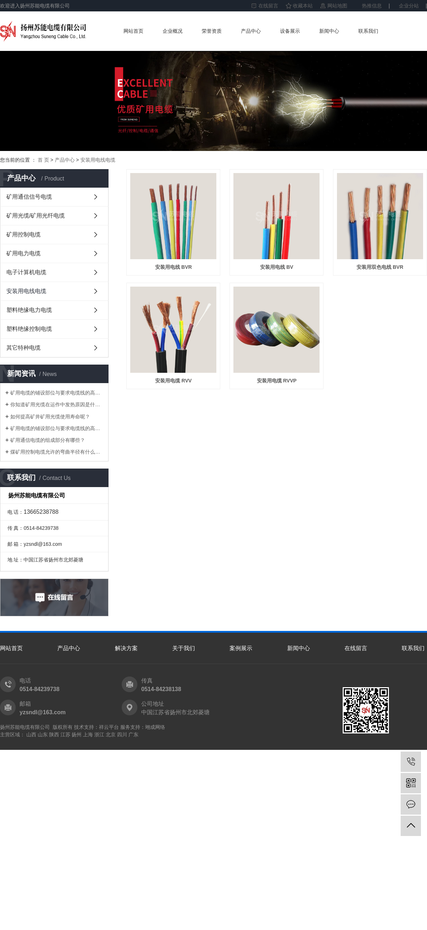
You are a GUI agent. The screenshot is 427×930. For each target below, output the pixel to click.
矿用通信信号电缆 (29, 197)
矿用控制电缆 (23, 234)
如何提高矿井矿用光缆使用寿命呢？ (50, 416)
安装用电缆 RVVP (175, 501)
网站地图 (337, 6)
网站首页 (133, 31)
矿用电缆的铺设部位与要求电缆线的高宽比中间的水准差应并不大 (56, 393)
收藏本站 (303, 6)
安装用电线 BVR (174, 269)
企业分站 (409, 6)
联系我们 (368, 31)
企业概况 (173, 31)
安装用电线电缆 (97, 160)
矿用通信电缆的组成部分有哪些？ (47, 440)
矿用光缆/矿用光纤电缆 (35, 216)
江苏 (65, 734)
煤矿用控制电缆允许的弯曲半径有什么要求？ (56, 452)
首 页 (43, 160)
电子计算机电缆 (26, 272)
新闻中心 (329, 31)
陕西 (54, 734)
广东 (133, 734)
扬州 (76, 734)
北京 (111, 734)
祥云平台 (109, 727)
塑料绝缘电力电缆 (29, 310)
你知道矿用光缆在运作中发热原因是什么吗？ (56, 404)
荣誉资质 (212, 31)
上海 (88, 734)
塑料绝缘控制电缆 (29, 329)
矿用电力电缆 (23, 253)
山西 (31, 734)
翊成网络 (155, 727)
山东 (43, 734)
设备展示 (290, 31)
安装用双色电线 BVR (174, 385)
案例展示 (241, 648)
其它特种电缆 (23, 348)
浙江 (99, 734)
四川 (122, 734)
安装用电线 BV (280, 269)
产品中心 (251, 31)
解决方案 (126, 648)
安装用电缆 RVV (280, 385)
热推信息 (372, 6)
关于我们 (183, 648)
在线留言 (268, 6)
